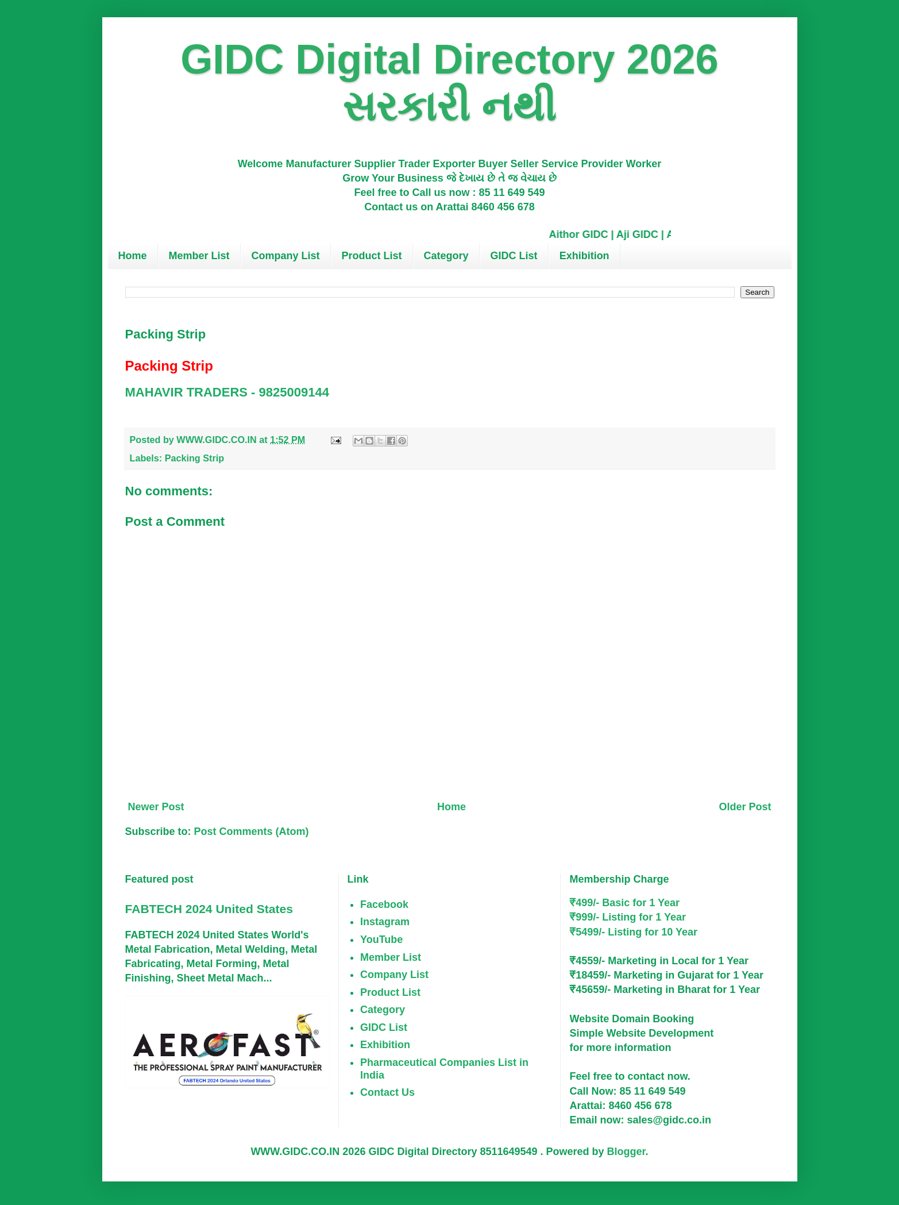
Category (446, 255)
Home (132, 255)
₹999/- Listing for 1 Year (627, 917)
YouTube (381, 939)
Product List (372, 255)
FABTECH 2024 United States (209, 908)
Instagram (385, 921)
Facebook (384, 904)
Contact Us (387, 1092)
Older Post (745, 807)
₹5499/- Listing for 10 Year (633, 932)
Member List (199, 255)
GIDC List (514, 255)
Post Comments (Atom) (251, 831)
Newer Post (156, 807)
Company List (286, 255)
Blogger (626, 1151)
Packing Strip (194, 458)
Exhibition (584, 255)
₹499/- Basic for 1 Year (624, 902)
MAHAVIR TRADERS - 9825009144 (227, 392)
